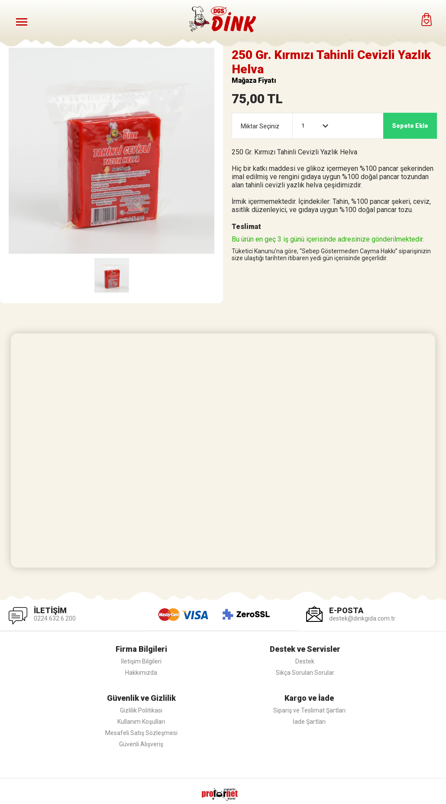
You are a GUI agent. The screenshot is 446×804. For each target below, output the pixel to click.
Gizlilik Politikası (141, 710)
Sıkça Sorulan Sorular (305, 672)
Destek (304, 661)
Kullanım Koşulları (141, 721)
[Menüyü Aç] (21, 21)
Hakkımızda (141, 672)
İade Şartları (309, 721)
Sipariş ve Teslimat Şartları (309, 710)
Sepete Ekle (410, 125)
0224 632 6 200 (55, 618)
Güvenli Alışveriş (141, 744)
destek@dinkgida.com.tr (362, 618)
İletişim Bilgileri (141, 661)
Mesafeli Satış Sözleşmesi (141, 732)
